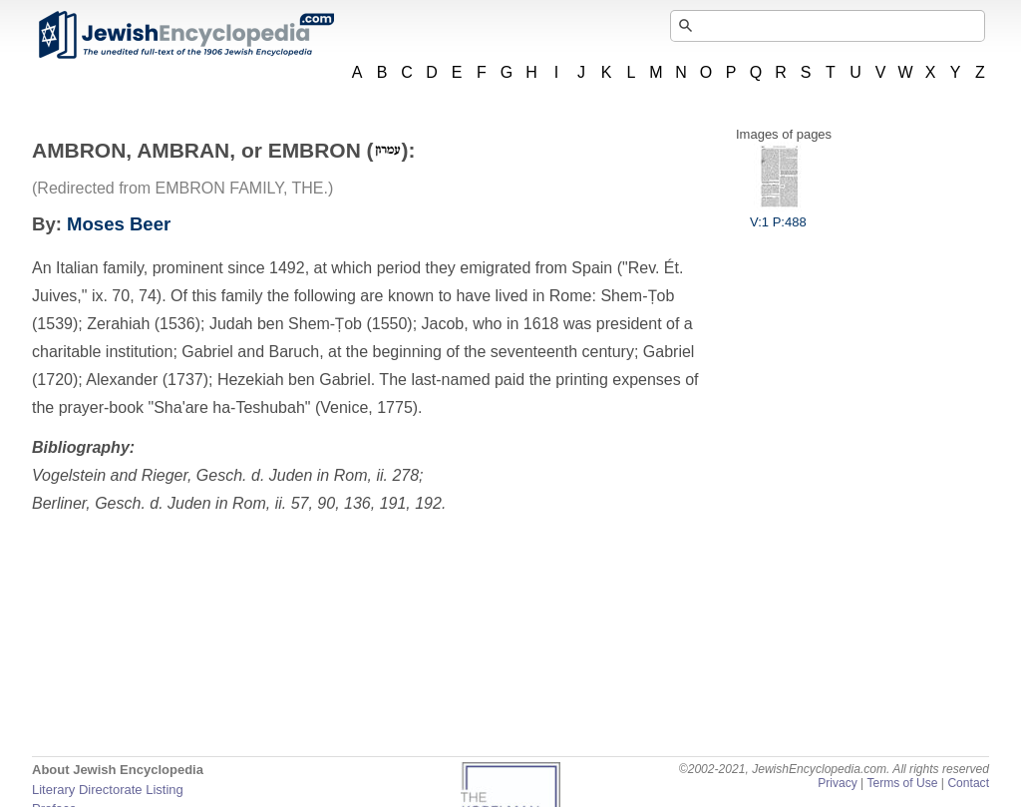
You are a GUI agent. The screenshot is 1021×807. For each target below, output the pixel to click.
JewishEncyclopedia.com (185, 35)
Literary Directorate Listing (107, 789)
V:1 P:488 (778, 214)
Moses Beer (118, 223)
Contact (968, 783)
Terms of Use (901, 783)
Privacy (837, 783)
